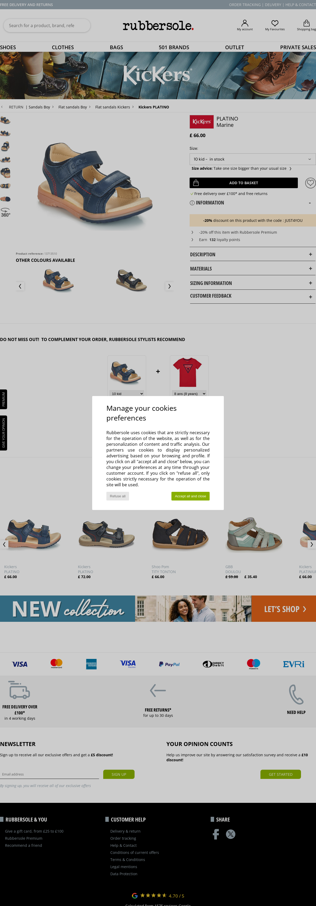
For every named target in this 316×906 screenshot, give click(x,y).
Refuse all (117, 496)
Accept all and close (190, 496)
